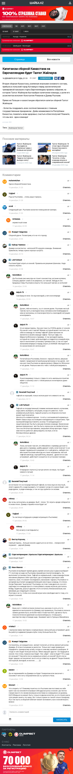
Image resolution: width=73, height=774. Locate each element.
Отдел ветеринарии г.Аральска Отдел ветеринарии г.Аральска (37, 555)
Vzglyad (12, 193)
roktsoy (12, 499)
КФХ (10, 122)
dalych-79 (20, 292)
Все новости (53, 59)
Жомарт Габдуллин (19, 232)
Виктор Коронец (18, 539)
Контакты (6, 745)
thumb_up (68, 181)
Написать (61, 720)
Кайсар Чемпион (18, 245)
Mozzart (12, 685)
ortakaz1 (12, 626)
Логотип (26, 745)
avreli (11, 206)
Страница (19, 59)
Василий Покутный (27, 392)
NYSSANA (16, 219)
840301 (12, 670)
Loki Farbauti (17, 260)
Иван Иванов (17, 567)
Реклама (17, 745)
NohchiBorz (17, 275)
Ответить (67, 187)
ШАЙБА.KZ (37, 3)
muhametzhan (14, 181)
